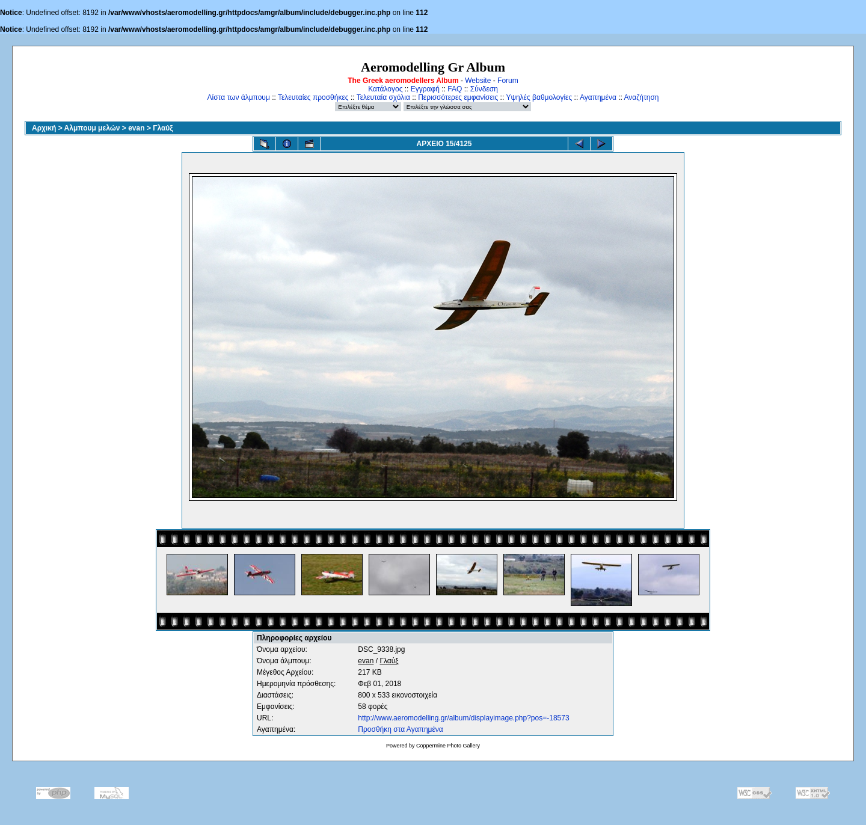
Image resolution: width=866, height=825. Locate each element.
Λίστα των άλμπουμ (238, 97)
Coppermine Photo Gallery (448, 746)
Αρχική (44, 128)
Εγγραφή (425, 89)
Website (478, 80)
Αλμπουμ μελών (92, 128)
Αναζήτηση (641, 97)
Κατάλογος (385, 89)
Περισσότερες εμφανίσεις (458, 97)
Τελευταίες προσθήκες (313, 97)
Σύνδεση (484, 89)
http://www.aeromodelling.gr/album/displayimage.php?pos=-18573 (463, 718)
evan (136, 128)
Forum (507, 80)
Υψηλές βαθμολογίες (539, 97)
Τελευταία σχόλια (383, 97)
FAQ (454, 89)
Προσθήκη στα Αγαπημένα (400, 729)
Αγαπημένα (598, 97)
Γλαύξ (163, 128)
